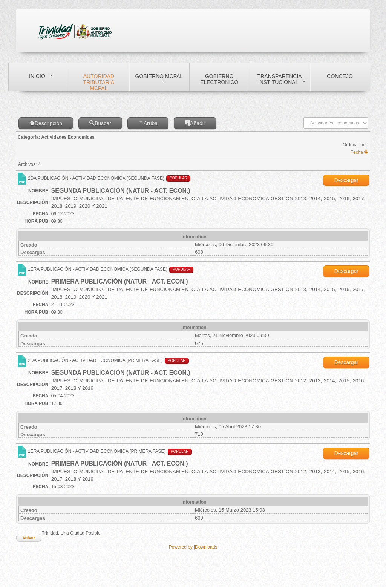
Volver (29, 537)
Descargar (346, 180)
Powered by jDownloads (193, 547)
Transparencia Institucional (279, 79)
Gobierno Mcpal (159, 76)
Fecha (359, 152)
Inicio (37, 76)
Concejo (339, 76)
